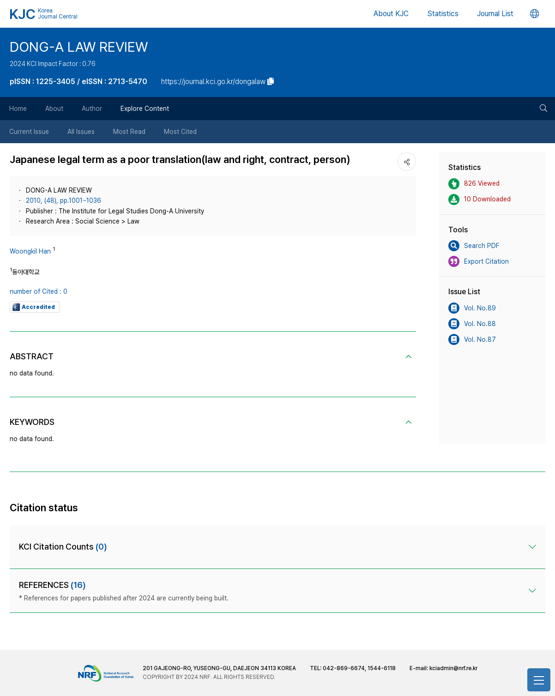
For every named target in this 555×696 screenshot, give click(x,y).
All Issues (81, 131)
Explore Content (145, 108)
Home (18, 108)
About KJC (391, 13)
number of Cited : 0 (38, 291)
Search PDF (473, 245)
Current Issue (29, 131)
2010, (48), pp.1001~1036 (63, 200)
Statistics (442, 13)
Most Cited (180, 131)
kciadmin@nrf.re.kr (453, 668)
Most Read (129, 131)
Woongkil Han (30, 251)
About (54, 108)
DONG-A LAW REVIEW (79, 46)
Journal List (495, 13)
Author (92, 108)
